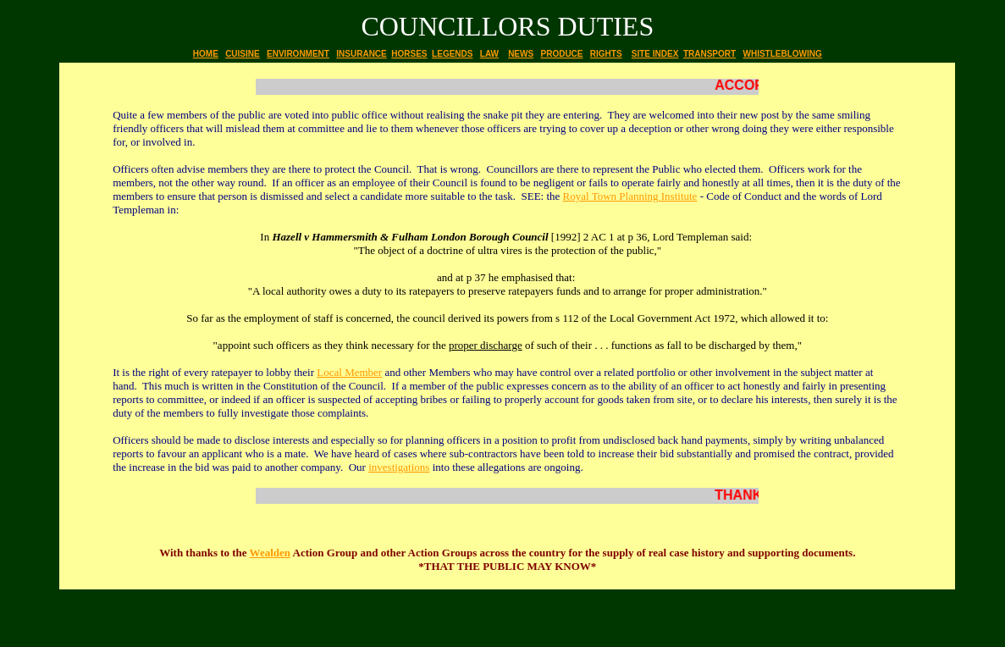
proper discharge (485, 345)
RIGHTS (606, 53)
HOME (205, 53)
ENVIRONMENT (298, 53)
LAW (489, 53)
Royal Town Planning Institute (630, 196)
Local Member (349, 372)
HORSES (409, 53)
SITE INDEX (655, 53)
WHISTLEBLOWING (782, 53)
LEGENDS (452, 53)
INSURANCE (361, 53)
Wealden (270, 552)
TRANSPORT (709, 53)
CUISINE (242, 53)
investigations (398, 467)
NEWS (520, 53)
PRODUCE (561, 53)
